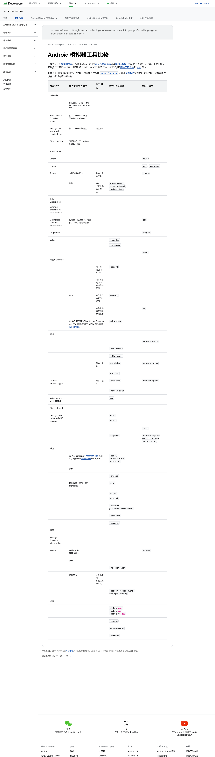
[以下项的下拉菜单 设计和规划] (62, 3)
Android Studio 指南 (166, 751)
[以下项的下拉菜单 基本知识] (41, 3)
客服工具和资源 (72, 18)
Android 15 (133, 751)
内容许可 (69, 651)
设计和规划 (53, 3)
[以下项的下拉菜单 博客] (117, 3)
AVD (139, 67)
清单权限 (129, 73)
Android (44, 751)
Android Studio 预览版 (97, 18)
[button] (16, 25)
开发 (69, 44)
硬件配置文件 (127, 67)
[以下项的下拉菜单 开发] (77, 3)
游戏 (72, 751)
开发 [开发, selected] (71, 3)
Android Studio (202, 3)
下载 (5, 18)
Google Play (90, 3)
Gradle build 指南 (124, 18)
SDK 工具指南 (146, 18)
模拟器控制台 (122, 64)
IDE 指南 (94, 44)
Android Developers (56, 44)
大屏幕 (102, 751)
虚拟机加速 (86, 458)
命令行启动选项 (103, 64)
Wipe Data (74, 327)
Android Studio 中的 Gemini (44, 18)
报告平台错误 (192, 751)
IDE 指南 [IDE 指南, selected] (19, 18)
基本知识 (33, 3)
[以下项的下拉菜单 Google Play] (99, 3)
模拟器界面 (66, 64)
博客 (112, 3)
